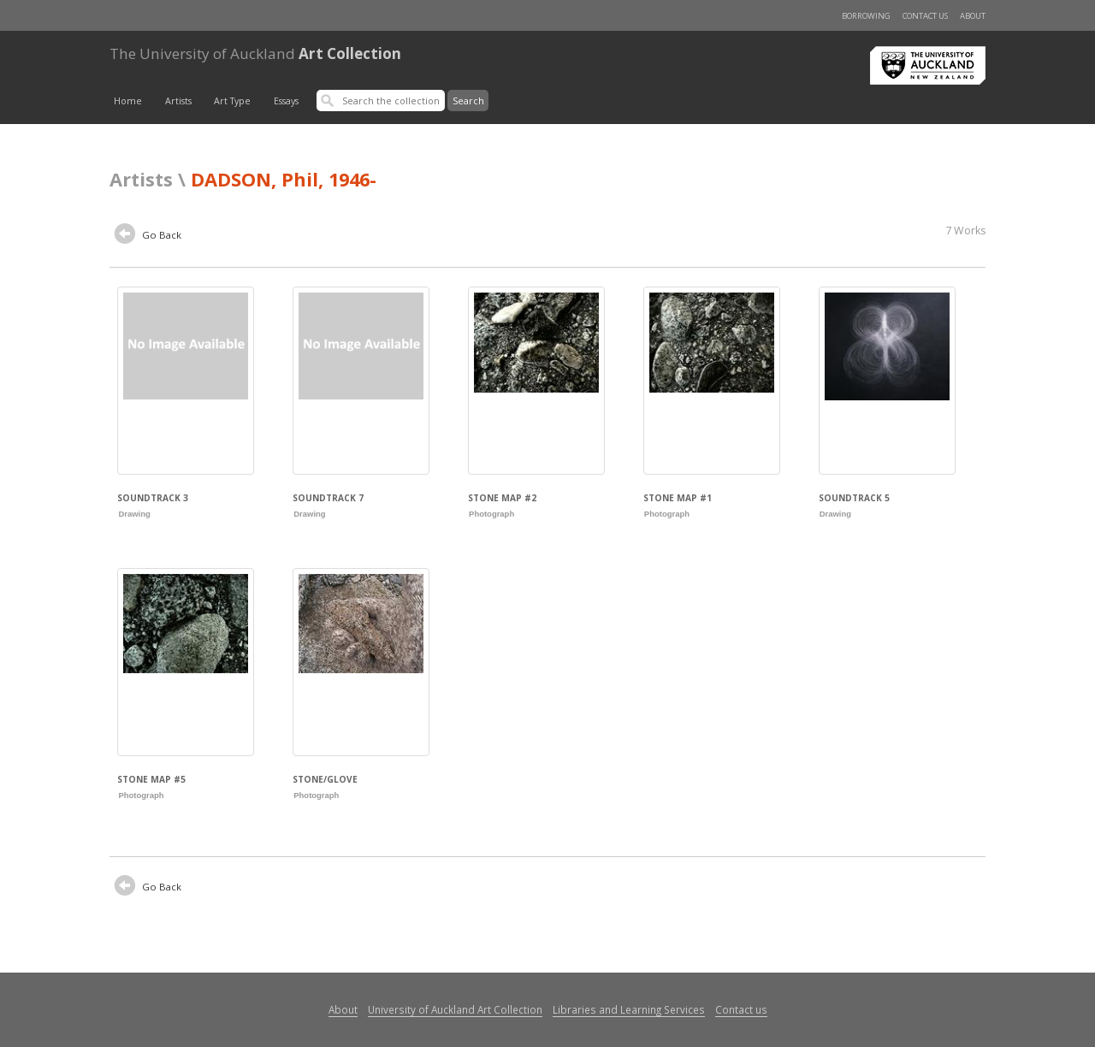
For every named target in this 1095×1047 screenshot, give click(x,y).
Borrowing (866, 15)
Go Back (148, 236)
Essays (286, 101)
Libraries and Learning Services (629, 1009)
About (973, 15)
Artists (178, 101)
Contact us (925, 15)
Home (128, 101)
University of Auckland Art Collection (455, 1009)
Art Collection (255, 53)
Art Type (232, 101)
